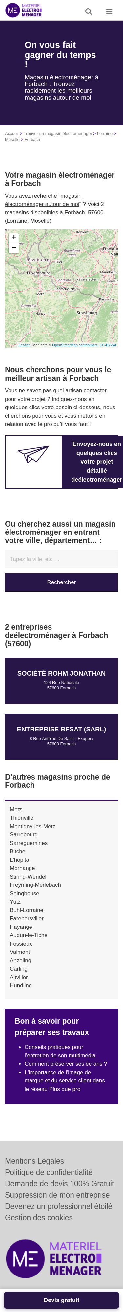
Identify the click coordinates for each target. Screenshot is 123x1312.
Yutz (15, 902)
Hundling (21, 985)
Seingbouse (24, 893)
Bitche (17, 851)
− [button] (14, 248)
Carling (19, 969)
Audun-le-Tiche (29, 935)
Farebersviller (27, 918)
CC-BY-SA (107, 345)
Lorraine (105, 133)
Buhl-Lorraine (26, 910)
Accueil (12, 133)
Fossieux (21, 944)
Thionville (21, 818)
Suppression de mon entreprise (57, 1195)
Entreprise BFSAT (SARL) (61, 729)
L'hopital (20, 860)
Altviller (19, 977)
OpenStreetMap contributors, (75, 345)
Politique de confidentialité (48, 1172)
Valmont (20, 952)
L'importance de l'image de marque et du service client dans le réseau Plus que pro (65, 1080)
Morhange (22, 868)
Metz (16, 809)
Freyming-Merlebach (35, 885)
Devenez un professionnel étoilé (58, 1206)
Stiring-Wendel (28, 877)
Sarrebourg (24, 834)
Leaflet (24, 345)
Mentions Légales (34, 1161)
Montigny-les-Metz (32, 826)
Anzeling (20, 960)
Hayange (21, 927)
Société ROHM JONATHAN (61, 673)
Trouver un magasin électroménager (58, 133)
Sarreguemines (29, 843)
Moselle (12, 139)
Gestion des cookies (39, 1217)
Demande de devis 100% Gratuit (59, 1183)
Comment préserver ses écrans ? (66, 1064)
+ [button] (14, 238)
